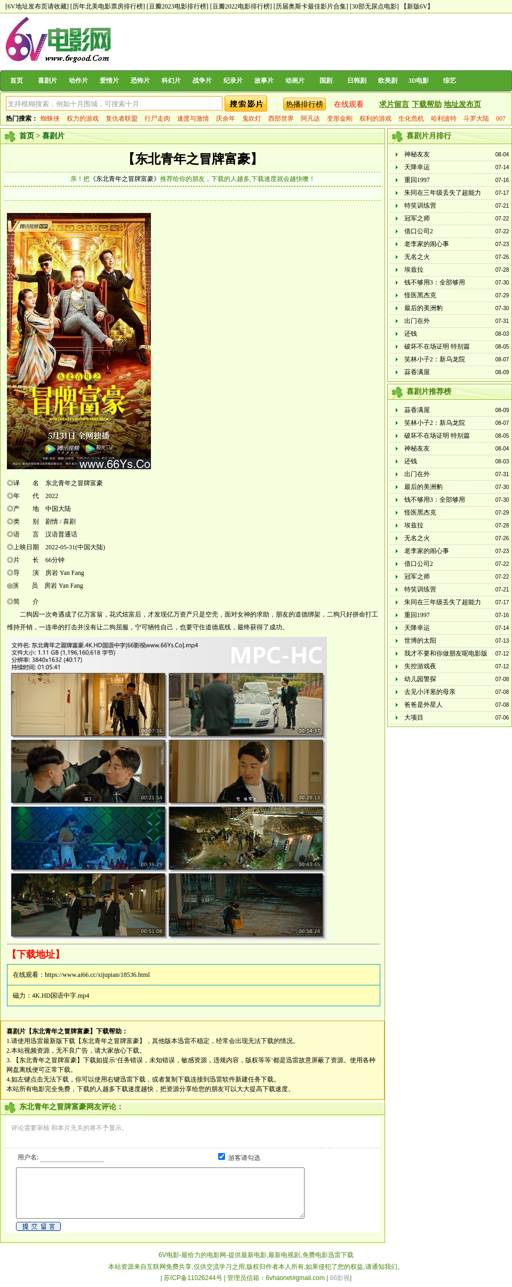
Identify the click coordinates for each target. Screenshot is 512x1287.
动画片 (295, 80)
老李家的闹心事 (426, 244)
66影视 (340, 1278)
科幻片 (171, 80)
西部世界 (281, 118)
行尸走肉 (157, 118)
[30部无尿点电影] (374, 6)
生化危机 (411, 118)
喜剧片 (47, 80)
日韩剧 (356, 80)
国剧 (325, 80)
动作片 (78, 80)
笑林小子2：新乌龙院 (434, 359)
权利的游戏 (375, 118)
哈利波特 (444, 118)
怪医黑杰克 (420, 295)
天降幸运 (417, 167)
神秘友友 (417, 154)
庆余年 (225, 118)
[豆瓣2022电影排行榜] (241, 6)
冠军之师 (417, 218)
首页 (16, 80)
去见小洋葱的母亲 (429, 692)
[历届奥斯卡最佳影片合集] (311, 6)
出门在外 (417, 321)
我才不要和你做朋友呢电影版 (445, 653)
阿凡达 (310, 118)
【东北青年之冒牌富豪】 (192, 159)
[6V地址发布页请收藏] (37, 6)
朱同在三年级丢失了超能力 (442, 192)
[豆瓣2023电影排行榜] (178, 6)
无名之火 (417, 256)
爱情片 (109, 80)
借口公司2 (418, 231)
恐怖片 (140, 80)
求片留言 (394, 104)
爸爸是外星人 (423, 704)
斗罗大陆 (476, 118)
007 (501, 118)
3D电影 (419, 80)
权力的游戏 (83, 118)
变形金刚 (340, 118)
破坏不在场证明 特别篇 (437, 346)
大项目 (413, 717)
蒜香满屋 (417, 372)
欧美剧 (387, 80)
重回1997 (417, 180)
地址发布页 (462, 104)
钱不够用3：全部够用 (434, 282)
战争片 (202, 80)
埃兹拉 (413, 269)
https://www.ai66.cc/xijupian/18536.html (97, 974)
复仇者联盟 (122, 118)
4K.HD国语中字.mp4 (60, 995)
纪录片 (233, 80)
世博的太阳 (420, 640)
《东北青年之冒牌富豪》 (125, 179)
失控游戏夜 (420, 666)
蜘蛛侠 (50, 118)
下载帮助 (427, 104)
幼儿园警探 (420, 679)
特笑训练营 (420, 205)
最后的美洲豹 (423, 308)
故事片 (264, 80)
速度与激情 (193, 118)
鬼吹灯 (251, 118)
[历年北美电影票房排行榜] (107, 6)
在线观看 (349, 104)
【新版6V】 (417, 6)
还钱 (410, 333)
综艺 (449, 80)
